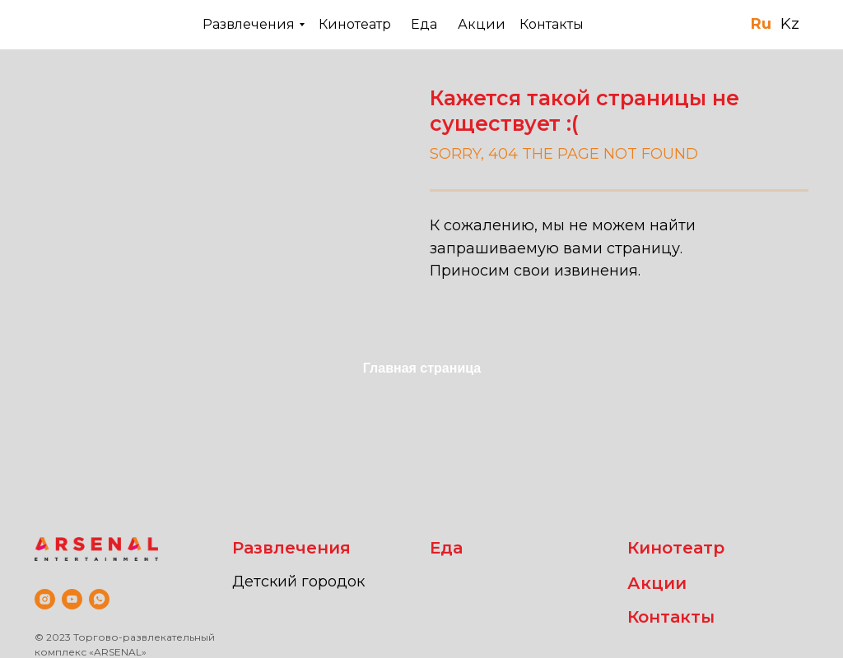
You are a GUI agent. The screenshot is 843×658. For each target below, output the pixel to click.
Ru (761, 24)
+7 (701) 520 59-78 (673, 23)
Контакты (551, 24)
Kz (789, 24)
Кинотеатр (355, 24)
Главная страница (422, 368)
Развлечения (249, 24)
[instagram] (45, 599)
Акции (481, 24)
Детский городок (298, 581)
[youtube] (72, 599)
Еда (424, 24)
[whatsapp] (99, 599)
